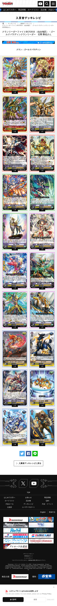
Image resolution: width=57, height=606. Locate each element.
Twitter (23, 483)
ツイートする (22, 453)
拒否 (35, 599)
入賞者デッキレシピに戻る (30, 463)
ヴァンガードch (40, 3)
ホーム (3, 23)
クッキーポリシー (28, 558)
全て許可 (13, 599)
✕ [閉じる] (54, 587)
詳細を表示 (50, 599)
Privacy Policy (46, 594)
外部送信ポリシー (28, 556)
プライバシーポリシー (28, 553)
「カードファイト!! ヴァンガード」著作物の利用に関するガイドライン (28, 560)
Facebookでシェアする (28, 453)
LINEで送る (35, 453)
